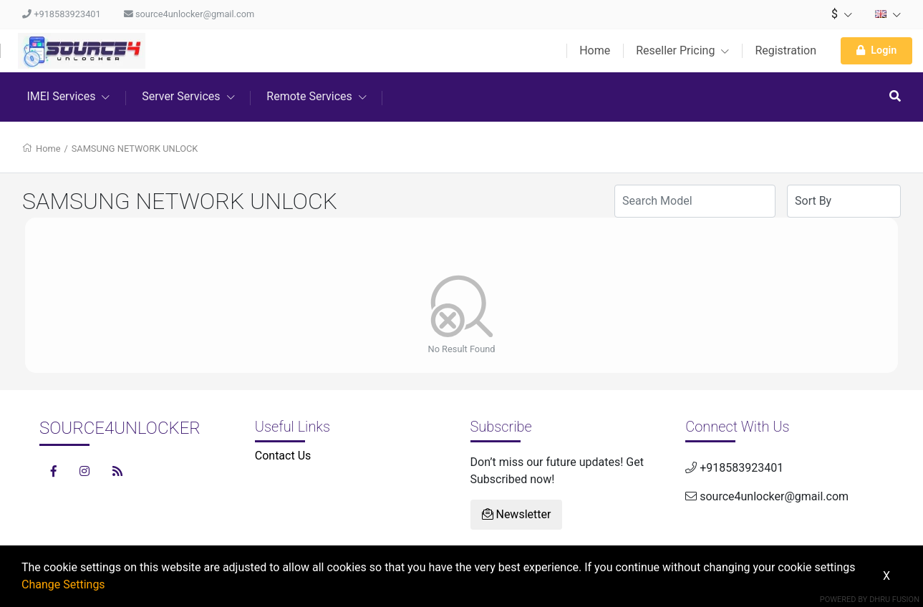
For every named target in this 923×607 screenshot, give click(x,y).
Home (594, 50)
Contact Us (283, 455)
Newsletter (516, 514)
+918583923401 (61, 14)
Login (876, 50)
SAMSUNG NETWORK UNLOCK (135, 148)
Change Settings (63, 584)
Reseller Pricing (682, 50)
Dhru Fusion (894, 599)
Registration (785, 50)
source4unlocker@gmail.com (189, 14)
